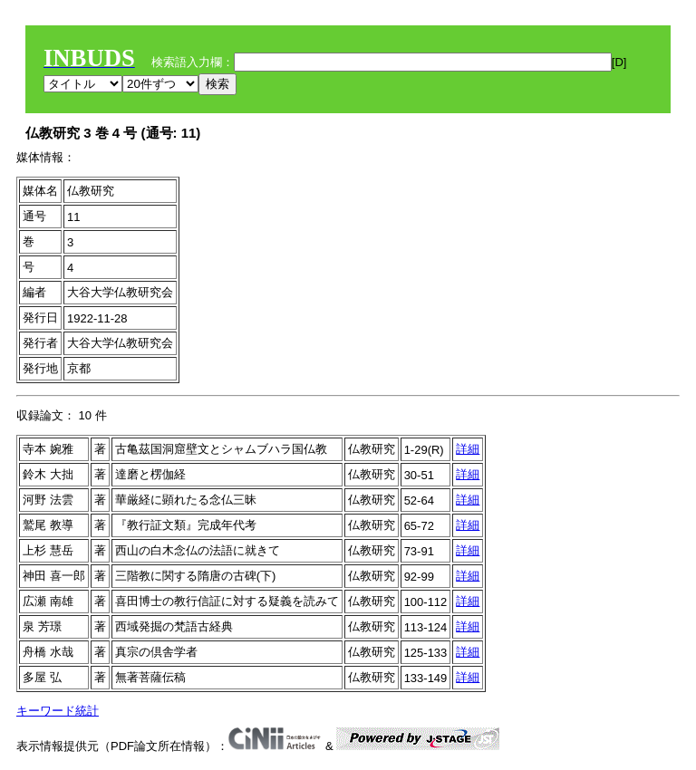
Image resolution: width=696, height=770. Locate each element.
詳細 (467, 449)
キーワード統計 (57, 710)
